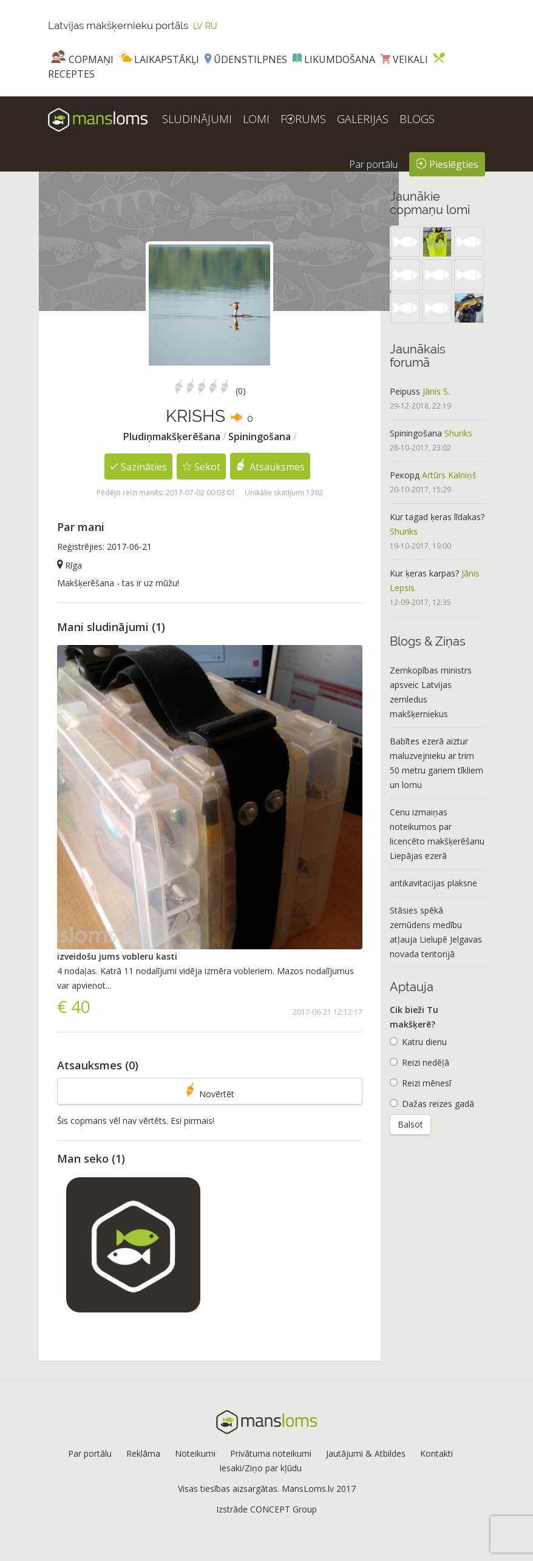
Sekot (201, 466)
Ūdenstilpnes (246, 59)
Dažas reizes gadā (432, 1103)
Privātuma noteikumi (270, 1453)
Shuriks (458, 433)
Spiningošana (416, 433)
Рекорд (404, 475)
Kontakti (436, 1453)
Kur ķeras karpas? (424, 573)
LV (198, 26)
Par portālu (373, 164)
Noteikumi (195, 1453)
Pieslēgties (447, 163)
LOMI (256, 119)
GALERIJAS (363, 119)
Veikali (404, 59)
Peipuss (405, 391)
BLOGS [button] (417, 119)
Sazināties (138, 466)
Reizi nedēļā (419, 1062)
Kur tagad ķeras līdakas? (437, 517)
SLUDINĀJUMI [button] (197, 119)
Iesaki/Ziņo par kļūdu (260, 1468)
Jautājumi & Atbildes (366, 1453)
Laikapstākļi (159, 59)
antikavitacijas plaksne (433, 883)
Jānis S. (436, 391)
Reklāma (143, 1453)
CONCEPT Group (283, 1509)
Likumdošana (334, 59)
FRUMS (303, 119)
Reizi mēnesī (420, 1083)
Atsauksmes (271, 465)
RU (211, 26)
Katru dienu (418, 1042)
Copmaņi (82, 59)
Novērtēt (210, 1091)
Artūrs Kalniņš (449, 475)
